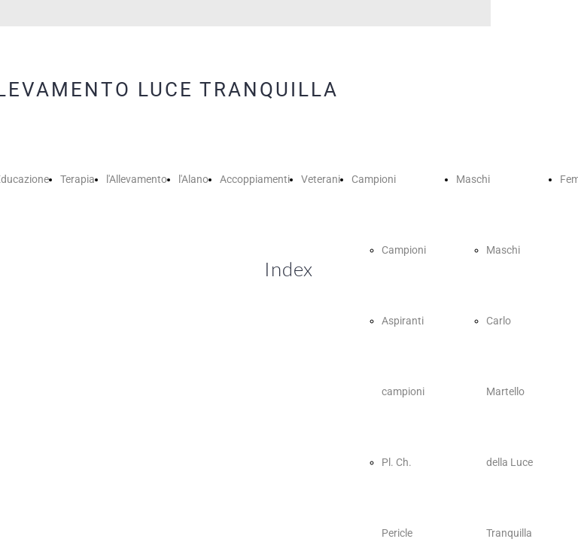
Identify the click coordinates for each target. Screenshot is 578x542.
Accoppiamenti (255, 179)
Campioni (373, 179)
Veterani (320, 179)
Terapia (77, 179)
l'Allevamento (136, 179)
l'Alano (193, 179)
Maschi (473, 179)
